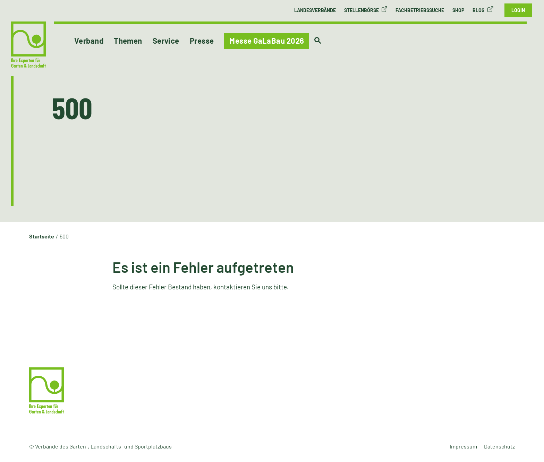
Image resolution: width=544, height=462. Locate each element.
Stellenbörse (361, 10)
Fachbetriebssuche (420, 10)
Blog (479, 10)
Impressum (463, 446)
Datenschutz (499, 446)
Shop (458, 10)
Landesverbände (315, 10)
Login (518, 10)
